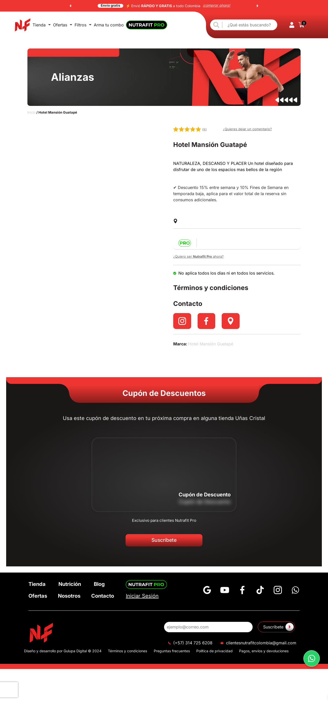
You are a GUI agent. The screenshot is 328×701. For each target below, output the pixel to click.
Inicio (31, 112)
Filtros (83, 25)
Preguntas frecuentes (172, 653)
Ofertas (62, 25)
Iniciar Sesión (142, 598)
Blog (99, 586)
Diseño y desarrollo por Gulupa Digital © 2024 (62, 653)
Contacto (102, 598)
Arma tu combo (109, 24)
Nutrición (69, 586)
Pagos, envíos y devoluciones (264, 653)
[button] (70, 6)
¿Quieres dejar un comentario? (247, 129)
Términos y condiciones (127, 653)
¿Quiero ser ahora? (198, 256)
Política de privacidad (214, 653)
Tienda (42, 25)
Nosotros (69, 598)
